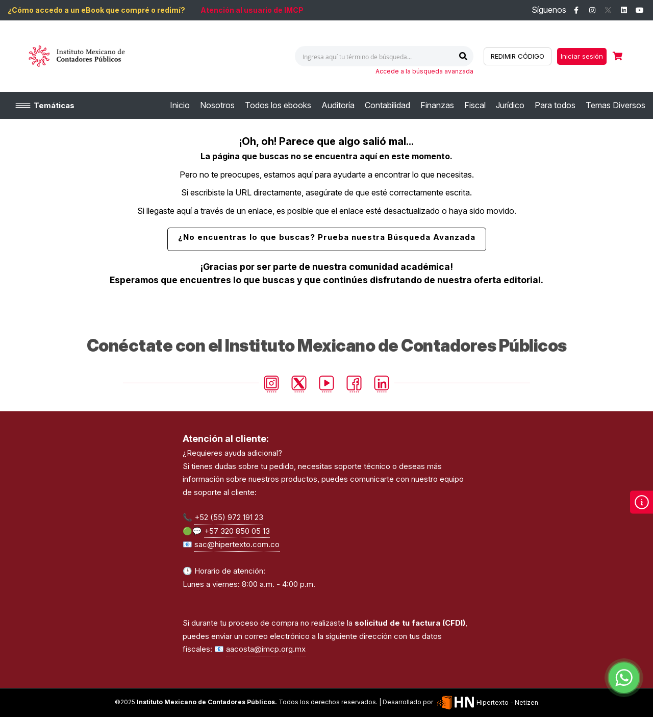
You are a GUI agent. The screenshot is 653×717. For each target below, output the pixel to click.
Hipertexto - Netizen (487, 702)
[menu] (407, 105)
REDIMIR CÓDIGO (517, 56)
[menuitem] (180, 105)
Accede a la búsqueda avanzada (424, 71)
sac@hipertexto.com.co (237, 544)
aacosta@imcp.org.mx (266, 649)
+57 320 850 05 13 (237, 531)
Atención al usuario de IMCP (252, 10)
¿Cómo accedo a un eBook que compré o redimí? (96, 10)
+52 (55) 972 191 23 (228, 517)
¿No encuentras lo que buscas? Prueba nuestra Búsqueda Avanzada (326, 237)
